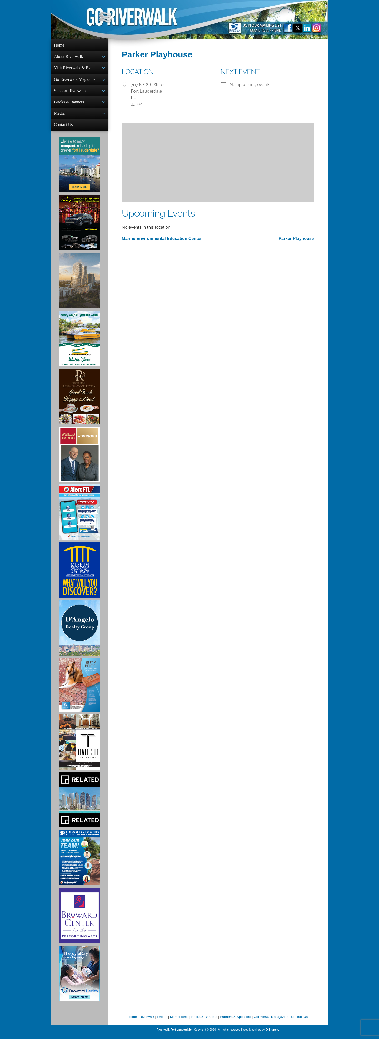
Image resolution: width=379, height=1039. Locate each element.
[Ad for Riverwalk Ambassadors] (79, 862)
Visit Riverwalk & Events (75, 69)
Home (59, 45)
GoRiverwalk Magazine (271, 1021)
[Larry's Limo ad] (79, 227)
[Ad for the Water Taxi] (79, 343)
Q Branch (272, 1033)
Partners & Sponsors (235, 1021)
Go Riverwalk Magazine (74, 81)
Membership (179, 1021)
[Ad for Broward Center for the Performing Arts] (79, 920)
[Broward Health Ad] (79, 978)
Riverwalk (146, 1021)
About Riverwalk (68, 57)
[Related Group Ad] (79, 804)
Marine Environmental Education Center (162, 238)
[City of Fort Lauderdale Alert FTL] (79, 516)
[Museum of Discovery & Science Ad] (79, 574)
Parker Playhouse (296, 238)
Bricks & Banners (69, 104)
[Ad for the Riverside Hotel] (79, 400)
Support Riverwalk (70, 93)
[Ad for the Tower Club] (79, 746)
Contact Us (63, 128)
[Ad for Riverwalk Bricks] (79, 689)
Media (59, 116)
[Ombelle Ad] (79, 285)
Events (162, 1021)
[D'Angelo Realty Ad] (79, 632)
